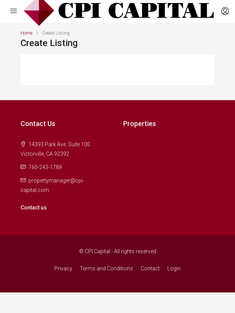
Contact (150, 268)
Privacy (63, 268)
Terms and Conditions (106, 268)
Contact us (34, 207)
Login (174, 268)
